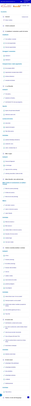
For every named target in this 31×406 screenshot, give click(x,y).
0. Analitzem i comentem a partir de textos (16, 31)
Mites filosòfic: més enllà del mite (14, 179)
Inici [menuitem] (20, 5)
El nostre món (9, 319)
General (7, 16)
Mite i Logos (8, 153)
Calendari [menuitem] (24, 5)
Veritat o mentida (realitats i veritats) (15, 247)
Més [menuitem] (28, 5)
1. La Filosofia (9, 86)
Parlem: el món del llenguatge (13, 397)
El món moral (9, 359)
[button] (21, 1)
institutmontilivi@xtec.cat (11, 1)
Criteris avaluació (10, 25)
